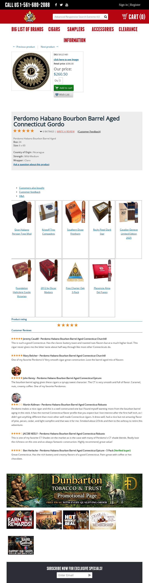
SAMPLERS (76, 29)
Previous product (23, 46)
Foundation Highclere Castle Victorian (22, 292)
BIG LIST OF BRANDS (27, 29)
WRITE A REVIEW (65, 131)
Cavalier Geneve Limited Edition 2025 (129, 233)
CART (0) (133, 16)
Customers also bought (31, 187)
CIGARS (54, 29)
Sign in (123, 4)
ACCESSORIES (103, 29)
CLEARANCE (128, 29)
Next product (50, 46)
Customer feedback (29, 192)
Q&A (21, 196)
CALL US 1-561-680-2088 (27, 5)
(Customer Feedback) (89, 131)
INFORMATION (75, 40)
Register (135, 4)
